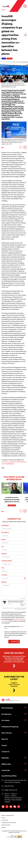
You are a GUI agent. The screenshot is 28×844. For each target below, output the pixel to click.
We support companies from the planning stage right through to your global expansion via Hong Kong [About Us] (14, 659)
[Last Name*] (14, 529)
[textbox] (12, 578)
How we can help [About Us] (14, 653)
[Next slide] (25, 147)
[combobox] (14, 578)
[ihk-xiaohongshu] (18, 806)
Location (4, 575)
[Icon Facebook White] (7, 806)
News (4, 9)
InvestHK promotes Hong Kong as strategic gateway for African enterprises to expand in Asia (12, 501)
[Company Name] (14, 564)
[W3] (18, 836)
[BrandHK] (9, 836)
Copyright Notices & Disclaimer (8, 822)
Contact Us (5, 752)
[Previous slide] (20, 147)
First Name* (5, 532)
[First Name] (14, 536)
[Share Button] (25, 35)
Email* (3, 539)
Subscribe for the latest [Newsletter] (14, 677)
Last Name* (5, 525)
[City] (14, 571)
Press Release (12, 505)
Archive (3, 817)
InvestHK (9, 58)
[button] (2, 147)
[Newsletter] (14, 690)
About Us (4, 739)
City (2, 568)
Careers (4, 745)
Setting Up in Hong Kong (9, 727)
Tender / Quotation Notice (7, 815)
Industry (4, 554)
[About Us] (14, 665)
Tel (2, 546)
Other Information (5, 825)
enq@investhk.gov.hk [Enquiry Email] (10, 790)
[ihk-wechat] (14, 806)
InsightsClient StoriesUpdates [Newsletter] (14, 684)
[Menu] (25, 6)
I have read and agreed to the (12, 627)
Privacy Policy (4, 820)
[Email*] (14, 543)
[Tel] (14, 550)
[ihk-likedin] (3, 806)
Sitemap (3, 827)
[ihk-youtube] (10, 806)
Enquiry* (4, 582)
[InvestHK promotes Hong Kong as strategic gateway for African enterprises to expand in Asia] (11, 488)
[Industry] (14, 557)
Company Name (6, 561)
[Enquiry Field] (14, 589)
